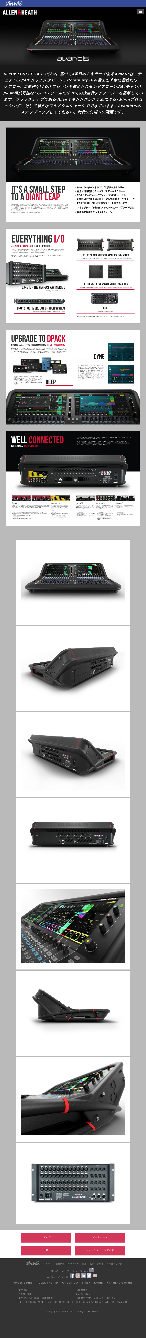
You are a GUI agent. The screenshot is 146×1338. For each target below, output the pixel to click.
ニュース (48, 1264)
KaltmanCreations (120, 1282)
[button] (140, 11)
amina (98, 1282)
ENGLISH (73, 1264)
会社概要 (60, 1264)
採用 (84, 1264)
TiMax (86, 1282)
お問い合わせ (96, 1264)
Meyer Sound (23, 1282)
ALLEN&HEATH (47, 1282)
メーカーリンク (114, 1264)
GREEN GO (70, 1282)
